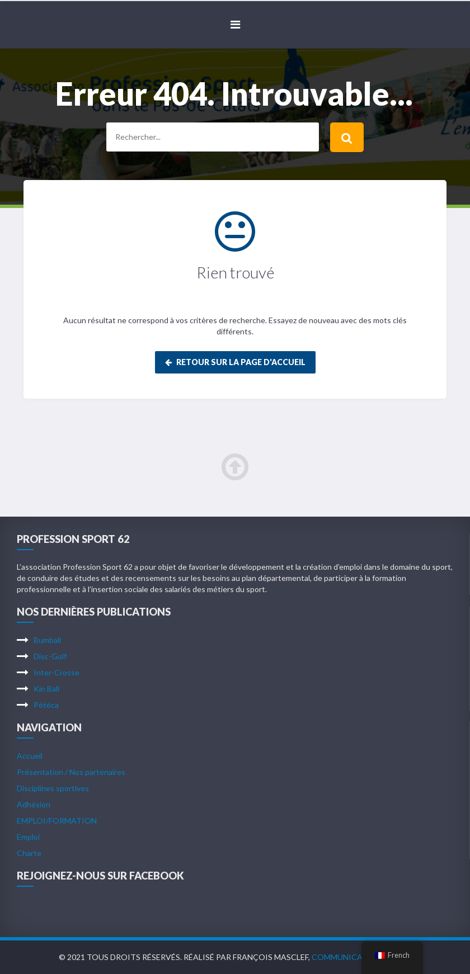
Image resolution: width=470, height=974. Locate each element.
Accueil (30, 755)
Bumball (47, 640)
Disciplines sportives (53, 788)
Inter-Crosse (56, 672)
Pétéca (46, 705)
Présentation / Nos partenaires (71, 772)
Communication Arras (361, 957)
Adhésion (33, 804)
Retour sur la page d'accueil (235, 362)
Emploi (28, 836)
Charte (29, 853)
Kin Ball (46, 688)
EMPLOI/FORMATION (57, 820)
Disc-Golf (50, 656)
